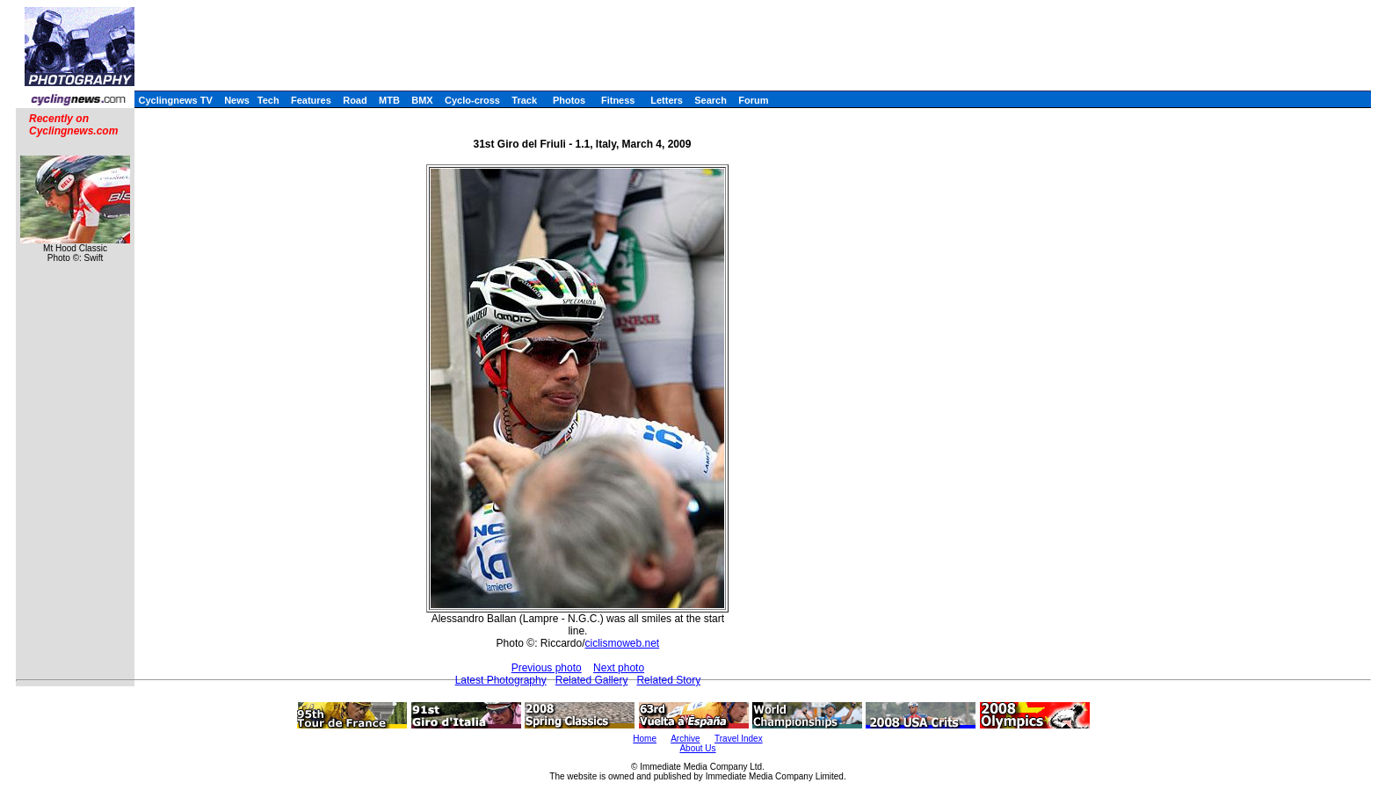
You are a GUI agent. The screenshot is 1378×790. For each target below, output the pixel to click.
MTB (389, 100)
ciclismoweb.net (621, 643)
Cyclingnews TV (175, 100)
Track (524, 100)
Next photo (618, 668)
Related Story (668, 680)
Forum (753, 100)
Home (644, 738)
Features (311, 100)
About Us (697, 748)
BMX (421, 100)
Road (355, 100)
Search (710, 100)
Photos (569, 100)
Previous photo (546, 668)
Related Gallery (591, 680)
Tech (268, 100)
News (237, 100)
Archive (685, 738)
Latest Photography (501, 680)
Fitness (618, 100)
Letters (666, 100)
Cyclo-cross (472, 100)
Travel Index (738, 738)
